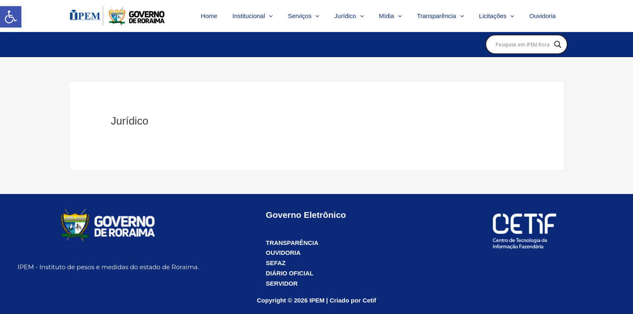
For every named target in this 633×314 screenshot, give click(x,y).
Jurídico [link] (361, 16)
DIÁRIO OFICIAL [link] (290, 273)
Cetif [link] (369, 300)
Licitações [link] (501, 16)
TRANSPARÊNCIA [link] (292, 242)
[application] (287, 16)
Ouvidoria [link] (544, 15)
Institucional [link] (270, 16)
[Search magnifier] (557, 44)
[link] (10, 17)
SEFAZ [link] (275, 262)
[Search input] (523, 44)
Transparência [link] (447, 16)
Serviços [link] (319, 16)
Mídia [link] (400, 16)
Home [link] (229, 15)
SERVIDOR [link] (282, 283)
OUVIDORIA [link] (283, 252)
